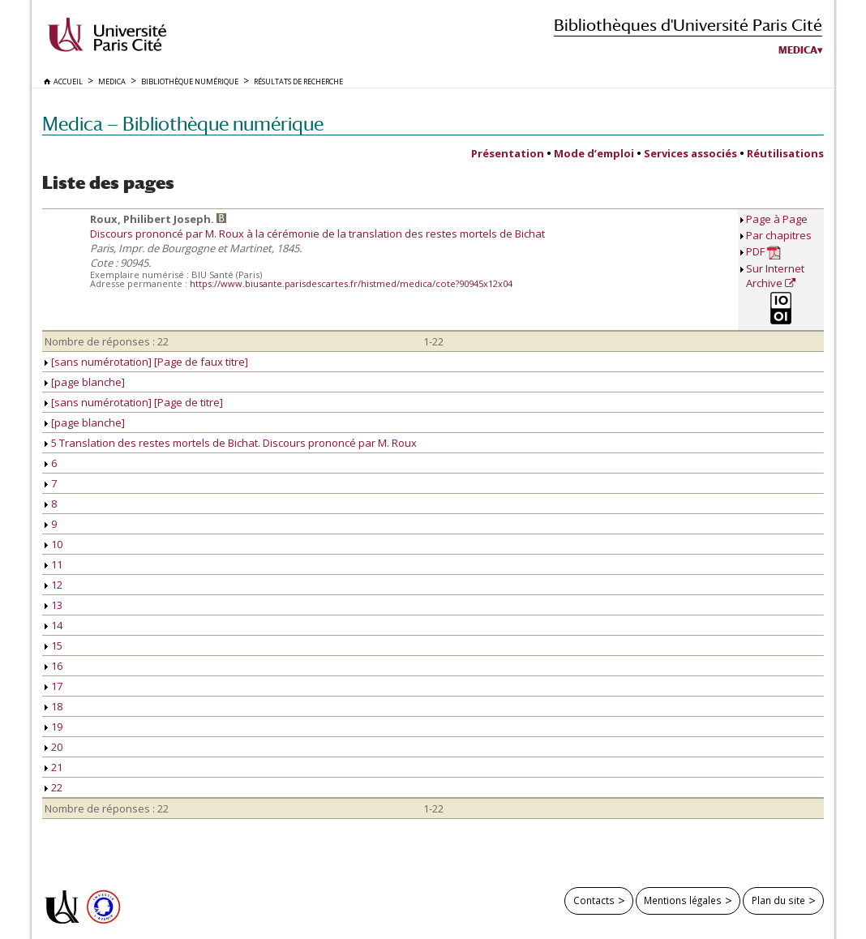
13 (53, 605)
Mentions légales (683, 900)
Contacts (594, 900)
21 (53, 767)
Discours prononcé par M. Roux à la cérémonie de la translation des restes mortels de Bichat (317, 233)
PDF (763, 251)
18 (53, 706)
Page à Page (777, 219)
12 (53, 584)
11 (53, 564)
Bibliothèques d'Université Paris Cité (688, 24)
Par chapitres (779, 235)
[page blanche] (85, 382)
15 (53, 645)
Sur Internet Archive (775, 275)
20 (53, 747)
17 (53, 686)
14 (53, 625)
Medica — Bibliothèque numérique (183, 124)
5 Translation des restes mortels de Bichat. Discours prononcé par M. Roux (231, 442)
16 (53, 665)
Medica (797, 50)
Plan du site (778, 900)
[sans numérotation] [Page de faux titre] (146, 361)
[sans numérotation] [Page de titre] (134, 402)
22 (53, 787)
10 (53, 544)
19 (53, 726)
